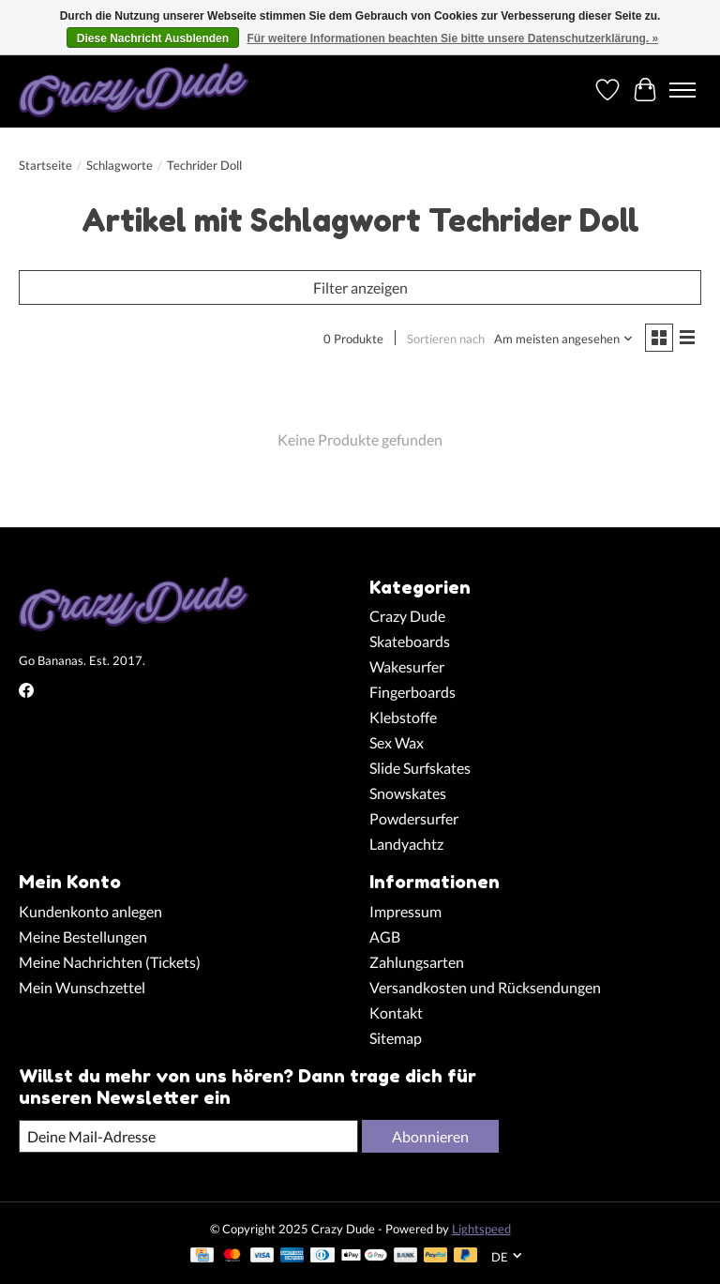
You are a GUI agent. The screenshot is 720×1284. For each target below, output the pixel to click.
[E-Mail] (188, 1136)
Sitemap (395, 1038)
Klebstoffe (403, 717)
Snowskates (407, 793)
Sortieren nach (446, 338)
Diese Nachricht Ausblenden (153, 38)
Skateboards (409, 641)
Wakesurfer (406, 666)
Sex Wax (396, 742)
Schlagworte (119, 165)
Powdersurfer (413, 818)
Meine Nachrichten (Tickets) (110, 962)
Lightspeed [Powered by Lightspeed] (481, 1228)
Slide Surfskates (420, 768)
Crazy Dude (407, 616)
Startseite (45, 165)
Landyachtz (406, 844)
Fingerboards (412, 692)
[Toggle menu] (682, 90)
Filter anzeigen (360, 287)
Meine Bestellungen (83, 936)
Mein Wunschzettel (82, 987)
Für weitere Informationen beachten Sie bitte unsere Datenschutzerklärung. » (452, 38)
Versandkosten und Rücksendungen (485, 987)
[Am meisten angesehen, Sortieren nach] (564, 338)
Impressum (405, 911)
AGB (384, 936)
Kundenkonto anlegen (90, 911)
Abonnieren (430, 1136)
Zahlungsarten (416, 962)
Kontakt (396, 1012)
